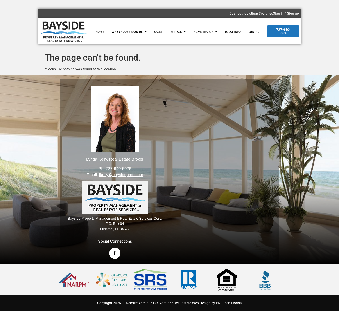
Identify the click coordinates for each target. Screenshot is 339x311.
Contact (254, 31)
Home (100, 31)
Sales (158, 31)
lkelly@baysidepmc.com (121, 174)
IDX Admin (161, 303)
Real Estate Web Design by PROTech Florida (208, 303)
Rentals (178, 31)
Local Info (233, 31)
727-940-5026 (118, 168)
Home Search (205, 31)
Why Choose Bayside (129, 31)
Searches (266, 13)
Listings (252, 13)
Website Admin (137, 303)
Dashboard (237, 13)
